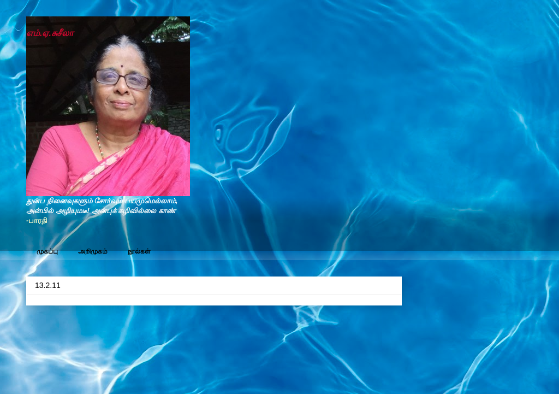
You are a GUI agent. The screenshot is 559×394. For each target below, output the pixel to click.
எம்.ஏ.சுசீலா (49, 33)
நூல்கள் (139, 251)
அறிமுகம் (93, 251)
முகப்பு (47, 251)
